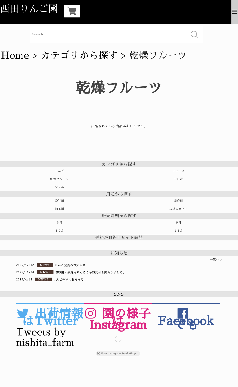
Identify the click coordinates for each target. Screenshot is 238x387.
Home (15, 55)
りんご (59, 171)
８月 (59, 222)
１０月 (59, 230)
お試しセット (178, 208)
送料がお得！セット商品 (119, 237)
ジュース (178, 171)
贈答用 (59, 200)
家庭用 (178, 200)
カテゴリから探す (79, 55)
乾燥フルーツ (59, 179)
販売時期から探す (119, 216)
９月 (178, 222)
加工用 (59, 208)
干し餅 (178, 179)
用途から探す (119, 194)
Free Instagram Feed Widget (117, 353)
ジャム (59, 187)
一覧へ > (216, 259)
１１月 (178, 230)
